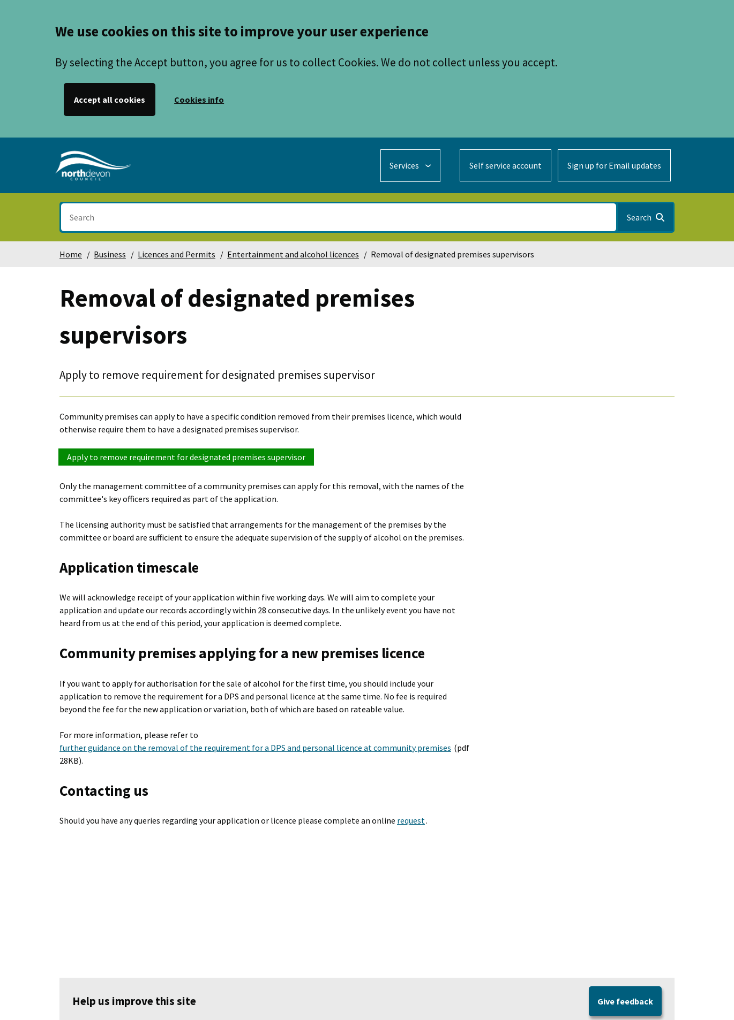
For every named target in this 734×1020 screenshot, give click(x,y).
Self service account (505, 165)
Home (70, 254)
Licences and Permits (176, 254)
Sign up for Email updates (614, 165)
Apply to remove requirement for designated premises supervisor (186, 457)
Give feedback (625, 1001)
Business (110, 254)
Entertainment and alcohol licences (293, 254)
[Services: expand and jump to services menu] (410, 165)
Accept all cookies (109, 99)
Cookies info (199, 99)
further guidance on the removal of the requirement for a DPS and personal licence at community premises (255, 747)
